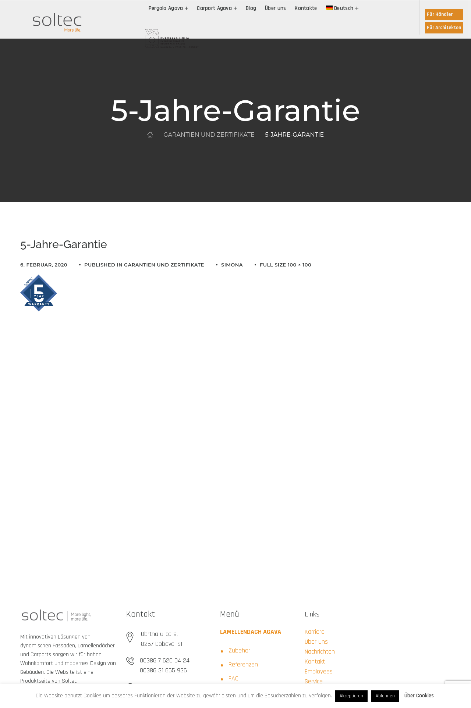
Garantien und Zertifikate (209, 134)
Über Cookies (419, 695)
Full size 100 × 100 (285, 265)
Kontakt (315, 661)
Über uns (316, 641)
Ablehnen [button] (385, 696)
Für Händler (440, 14)
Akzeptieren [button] (351, 696)
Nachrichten (320, 651)
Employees (319, 671)
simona (232, 265)
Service (314, 681)
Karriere (315, 631)
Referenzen (243, 664)
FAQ (233, 678)
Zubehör (239, 650)
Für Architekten (444, 27)
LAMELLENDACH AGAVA (250, 631)
